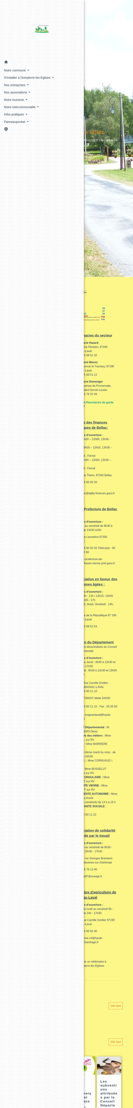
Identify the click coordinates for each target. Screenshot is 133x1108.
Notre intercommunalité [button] (15, 118)
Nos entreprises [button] (14, 93)
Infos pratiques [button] (13, 127)
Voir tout (115, 1005)
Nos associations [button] (14, 101)
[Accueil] (17, 29)
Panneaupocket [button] (14, 135)
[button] (17, 62)
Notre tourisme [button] (13, 108)
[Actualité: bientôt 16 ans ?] (57, 1081)
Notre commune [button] (14, 69)
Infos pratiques (83, 140)
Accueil (57, 140)
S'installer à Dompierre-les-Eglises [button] (13, 81)
